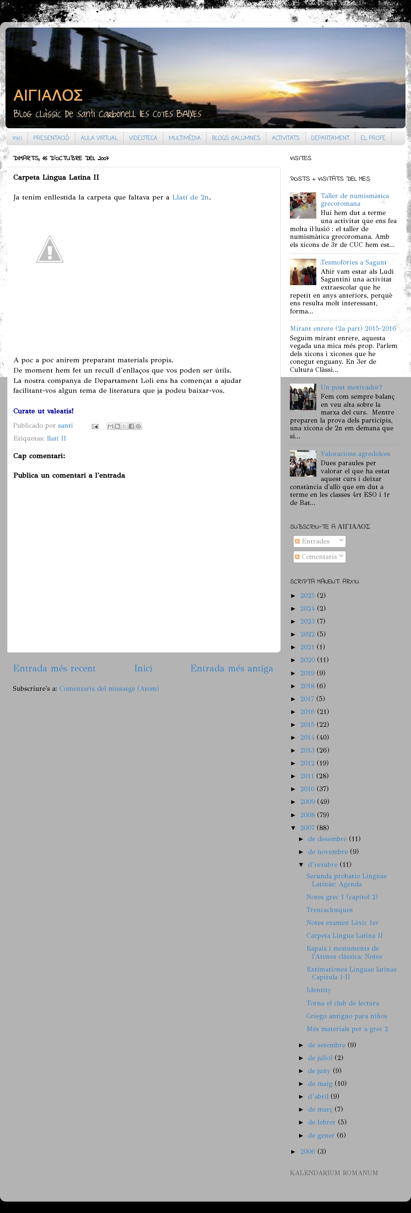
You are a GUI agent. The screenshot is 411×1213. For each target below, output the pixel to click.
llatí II (56, 438)
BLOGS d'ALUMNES (236, 138)
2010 (308, 789)
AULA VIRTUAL (99, 138)
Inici (17, 138)
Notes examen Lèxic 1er (342, 923)
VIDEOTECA (143, 138)
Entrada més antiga (231, 668)
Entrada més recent (54, 668)
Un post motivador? (351, 387)
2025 (308, 596)
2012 (308, 763)
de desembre (328, 839)
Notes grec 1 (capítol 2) (342, 897)
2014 (308, 737)
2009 (308, 802)
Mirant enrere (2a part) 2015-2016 (343, 328)
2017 (308, 699)
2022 (308, 634)
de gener (322, 1135)
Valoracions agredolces (355, 454)
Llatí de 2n (190, 197)
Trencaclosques (329, 910)
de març (321, 1109)
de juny (320, 1071)
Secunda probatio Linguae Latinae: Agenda (346, 880)
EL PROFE (373, 138)
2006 (308, 1152)
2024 (308, 608)
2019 (308, 673)
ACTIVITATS (286, 138)
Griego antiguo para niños (346, 1016)
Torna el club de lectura (342, 1003)
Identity (318, 990)
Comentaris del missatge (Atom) (109, 689)
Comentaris (316, 557)
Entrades (312, 541)
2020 (308, 660)
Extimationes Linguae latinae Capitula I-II (351, 973)
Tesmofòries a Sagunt (354, 262)
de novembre (329, 852)
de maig (321, 1084)
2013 (308, 750)
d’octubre (324, 865)
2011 (308, 776)
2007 (308, 828)
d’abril (319, 1096)
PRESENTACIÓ (51, 138)
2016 (308, 712)
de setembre (328, 1045)
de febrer (323, 1122)
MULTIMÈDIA (185, 138)
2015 (308, 725)
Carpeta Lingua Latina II (344, 936)
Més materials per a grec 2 (347, 1029)
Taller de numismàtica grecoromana (355, 200)
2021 (308, 647)
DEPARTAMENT (330, 138)
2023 (308, 621)
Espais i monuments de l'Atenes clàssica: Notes (344, 952)
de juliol (321, 1058)
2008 (308, 815)
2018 (308, 686)
